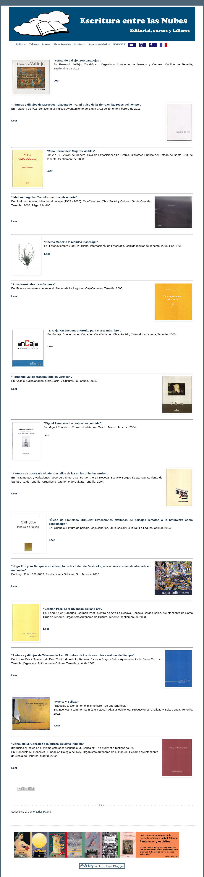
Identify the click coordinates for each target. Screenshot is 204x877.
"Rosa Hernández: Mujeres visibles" (70, 151)
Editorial (21, 44)
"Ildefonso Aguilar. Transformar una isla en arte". (44, 197)
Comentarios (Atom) (39, 811)
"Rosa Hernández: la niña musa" (33, 284)
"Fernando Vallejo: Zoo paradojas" (77, 60)
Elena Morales (62, 44)
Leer (57, 80)
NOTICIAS (119, 44)
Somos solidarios (99, 44)
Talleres (34, 44)
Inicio (102, 805)
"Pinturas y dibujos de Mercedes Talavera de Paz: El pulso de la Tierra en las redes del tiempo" (75, 104)
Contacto (79, 44)
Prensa (46, 44)
